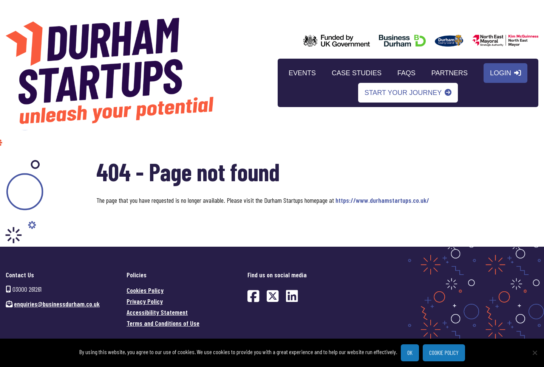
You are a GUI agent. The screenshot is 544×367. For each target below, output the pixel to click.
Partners (449, 73)
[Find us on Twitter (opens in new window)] (273, 296)
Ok (410, 352)
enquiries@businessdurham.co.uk (57, 304)
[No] (534, 352)
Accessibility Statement (157, 312)
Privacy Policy (145, 301)
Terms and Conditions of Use (163, 323)
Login (500, 74)
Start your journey (403, 93)
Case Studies (357, 73)
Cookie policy (444, 352)
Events (302, 73)
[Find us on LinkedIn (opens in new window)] (292, 296)
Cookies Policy (145, 290)
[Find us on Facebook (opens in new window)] (253, 296)
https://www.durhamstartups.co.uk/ (382, 200)
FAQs (406, 73)
